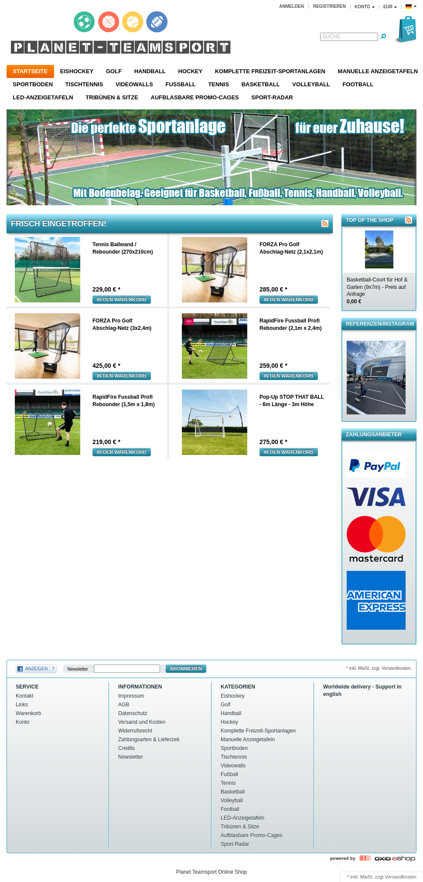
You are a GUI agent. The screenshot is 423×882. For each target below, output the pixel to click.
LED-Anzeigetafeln (43, 97)
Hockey (190, 71)
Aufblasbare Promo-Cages (195, 97)
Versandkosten (400, 876)
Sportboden (33, 84)
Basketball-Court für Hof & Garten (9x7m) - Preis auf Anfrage (377, 291)
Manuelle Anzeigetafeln (248, 739)
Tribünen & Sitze (111, 97)
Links (22, 705)
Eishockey (77, 71)
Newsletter (78, 668)
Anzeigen (36, 668)
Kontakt (25, 696)
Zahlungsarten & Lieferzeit (148, 739)
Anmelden (291, 6)
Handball (150, 71)
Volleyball (311, 84)
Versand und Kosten (141, 722)
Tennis (218, 84)
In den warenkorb (122, 299)
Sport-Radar (272, 97)
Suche (331, 37)
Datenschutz (132, 713)
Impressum (131, 696)
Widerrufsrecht (135, 731)
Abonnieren (186, 668)
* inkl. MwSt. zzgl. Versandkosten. (379, 668)
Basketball (261, 84)
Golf (114, 71)
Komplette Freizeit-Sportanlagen (270, 71)
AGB (123, 705)
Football (358, 84)
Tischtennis (84, 84)
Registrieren (329, 6)
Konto (22, 722)
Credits (126, 748)
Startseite (30, 71)
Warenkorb (28, 713)
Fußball (180, 84)
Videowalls (134, 84)
